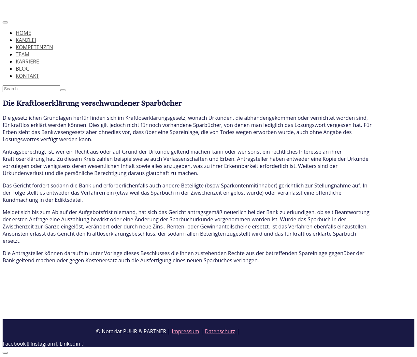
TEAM (22, 54)
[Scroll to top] (5, 353)
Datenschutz (220, 331)
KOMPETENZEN (34, 47)
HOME (23, 32)
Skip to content (21, 6)
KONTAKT (27, 75)
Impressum (185, 331)
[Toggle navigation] (5, 22)
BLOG (23, 68)
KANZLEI (26, 40)
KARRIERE (27, 61)
